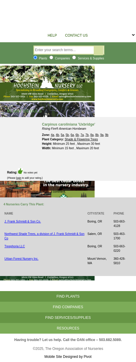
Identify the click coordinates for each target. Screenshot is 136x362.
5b (67, 135)
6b (77, 135)
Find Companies (68, 307)
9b (107, 135)
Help (52, 35)
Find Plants (68, 296)
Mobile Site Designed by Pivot (67, 357)
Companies (59, 58)
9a (101, 135)
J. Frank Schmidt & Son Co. (22, 221)
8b (96, 135)
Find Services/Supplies (68, 318)
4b (57, 135)
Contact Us (76, 35)
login (19, 177)
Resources (68, 328)
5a (62, 135)
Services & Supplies (88, 58)
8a (92, 135)
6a (72, 135)
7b (87, 135)
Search (98, 50)
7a (82, 135)
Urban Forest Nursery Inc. (21, 258)
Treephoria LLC (14, 246)
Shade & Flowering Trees (81, 139)
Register (32, 191)
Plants (40, 58)
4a (52, 135)
